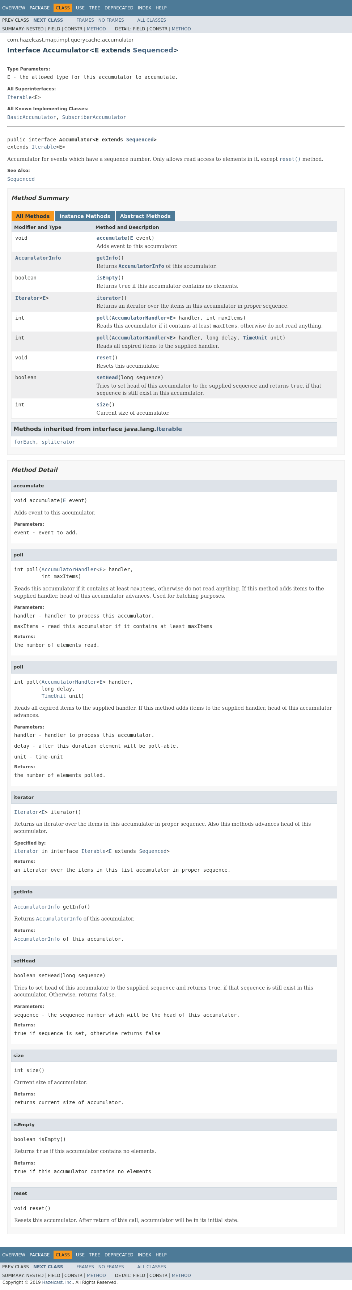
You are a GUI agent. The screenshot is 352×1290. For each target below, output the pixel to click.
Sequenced (153, 50)
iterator (109, 298)
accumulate (112, 238)
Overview (13, 7)
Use (80, 7)
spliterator (58, 442)
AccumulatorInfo (38, 258)
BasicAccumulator (31, 117)
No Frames (111, 20)
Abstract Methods (145, 216)
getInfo (107, 258)
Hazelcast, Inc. (57, 1282)
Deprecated (119, 7)
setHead (107, 377)
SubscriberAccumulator (94, 117)
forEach (24, 442)
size (103, 404)
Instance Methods (84, 216)
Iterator (27, 298)
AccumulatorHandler (139, 318)
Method (96, 28)
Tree (94, 7)
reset (104, 357)
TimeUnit (255, 338)
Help (161, 7)
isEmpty (107, 278)
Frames (85, 20)
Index (145, 7)
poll (103, 318)
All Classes (151, 20)
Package (40, 7)
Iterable (19, 97)
